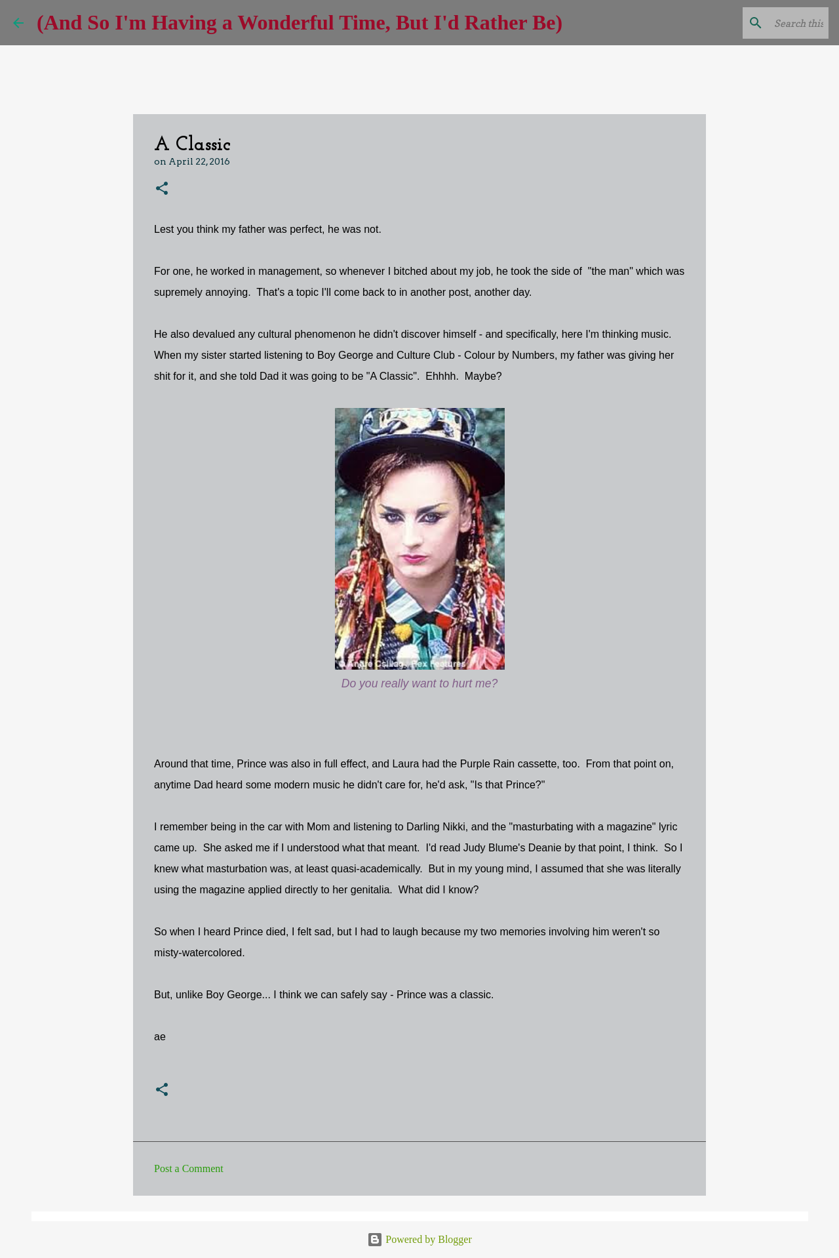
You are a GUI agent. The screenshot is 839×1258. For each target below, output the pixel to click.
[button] (162, 189)
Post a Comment (189, 1168)
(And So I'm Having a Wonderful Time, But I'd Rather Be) (299, 22)
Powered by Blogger (419, 1239)
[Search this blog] (760, 23)
